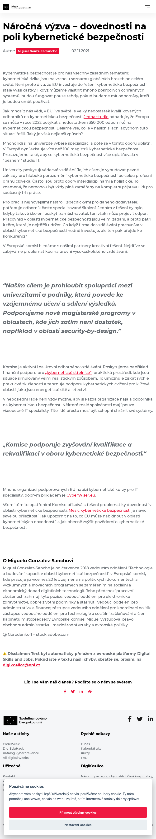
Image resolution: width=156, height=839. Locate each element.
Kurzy (85, 753)
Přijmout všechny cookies (78, 812)
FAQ (84, 758)
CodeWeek (11, 744)
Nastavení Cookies (78, 825)
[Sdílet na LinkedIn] (81, 691)
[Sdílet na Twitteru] (73, 691)
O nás (85, 744)
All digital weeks (15, 758)
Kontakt (9, 776)
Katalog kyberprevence (21, 753)
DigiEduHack (13, 748)
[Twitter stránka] (142, 719)
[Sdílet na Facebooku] (65, 691)
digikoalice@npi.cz (21, 665)
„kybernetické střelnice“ (68, 372)
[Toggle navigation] (147, 6)
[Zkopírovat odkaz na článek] (90, 691)
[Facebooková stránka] (131, 719)
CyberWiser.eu (80, 495)
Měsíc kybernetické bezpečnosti (100, 510)
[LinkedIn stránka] (150, 719)
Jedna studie (96, 117)
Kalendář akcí (91, 748)
